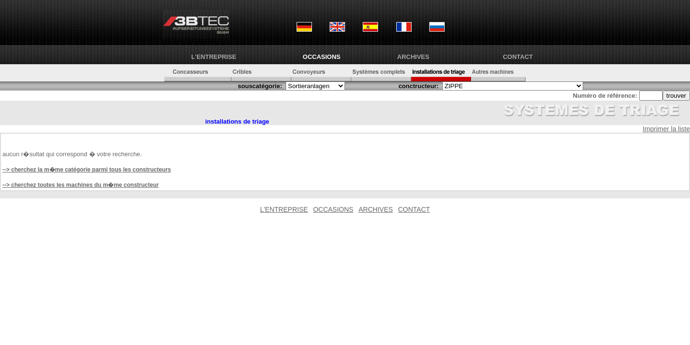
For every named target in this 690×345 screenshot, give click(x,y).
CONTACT (518, 56)
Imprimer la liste (666, 129)
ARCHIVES (413, 56)
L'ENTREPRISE (213, 56)
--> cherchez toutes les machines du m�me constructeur (80, 185)
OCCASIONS (322, 56)
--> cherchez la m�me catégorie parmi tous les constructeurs (86, 169)
